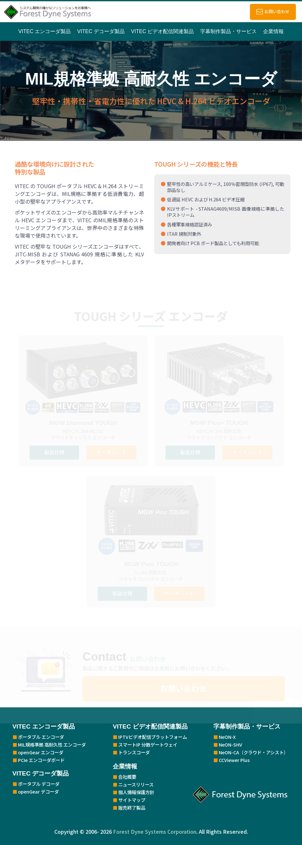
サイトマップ (131, 799)
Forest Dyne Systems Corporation (154, 831)
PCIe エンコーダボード (41, 760)
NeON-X (227, 736)
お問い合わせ (276, 11)
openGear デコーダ (38, 791)
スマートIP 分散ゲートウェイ (147, 744)
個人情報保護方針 (136, 792)
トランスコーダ (134, 752)
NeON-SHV (230, 744)
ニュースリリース (136, 784)
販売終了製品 (131, 807)
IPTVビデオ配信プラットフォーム (152, 736)
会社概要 (127, 776)
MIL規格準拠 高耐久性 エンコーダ (52, 744)
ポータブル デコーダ (38, 783)
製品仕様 (53, 452)
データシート (111, 452)
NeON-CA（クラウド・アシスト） (253, 752)
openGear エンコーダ (40, 752)
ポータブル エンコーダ (41, 736)
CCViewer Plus (234, 760)
